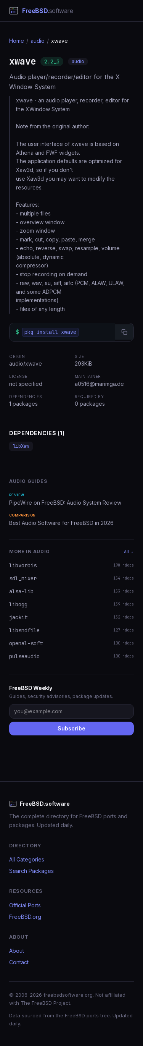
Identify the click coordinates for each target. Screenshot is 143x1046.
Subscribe (71, 728)
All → (129, 551)
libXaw (21, 446)
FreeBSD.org (25, 916)
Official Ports (25, 905)
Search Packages (31, 871)
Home (16, 40)
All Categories (26, 859)
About (16, 950)
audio (38, 40)
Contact (19, 962)
